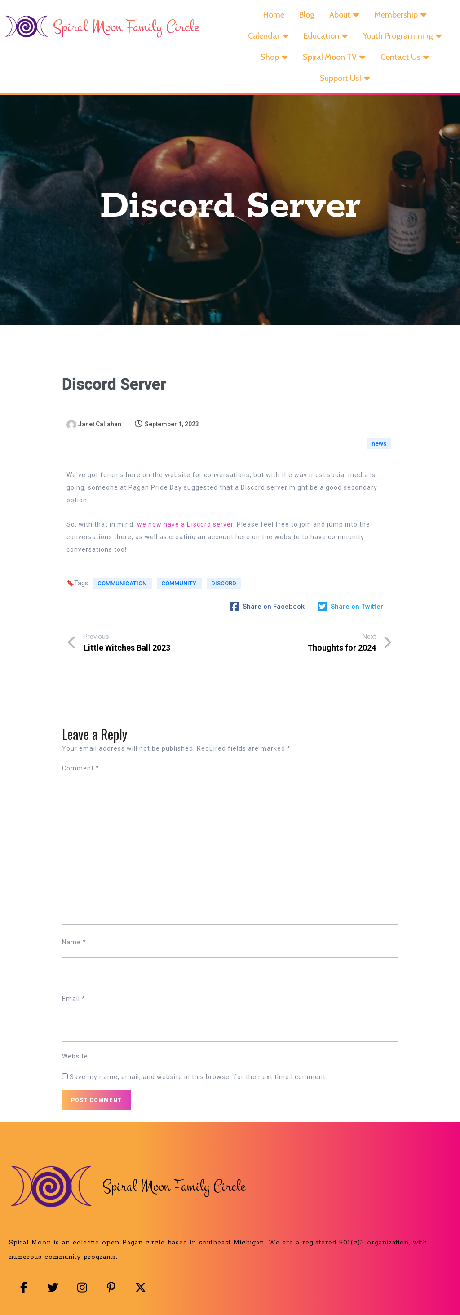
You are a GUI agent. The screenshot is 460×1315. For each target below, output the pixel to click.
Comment (80, 773)
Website (75, 1061)
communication (122, 600)
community (178, 600)
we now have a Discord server (185, 535)
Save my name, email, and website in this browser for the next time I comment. (198, 1082)
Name (74, 947)
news (379, 449)
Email (73, 1004)
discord (85, 610)
